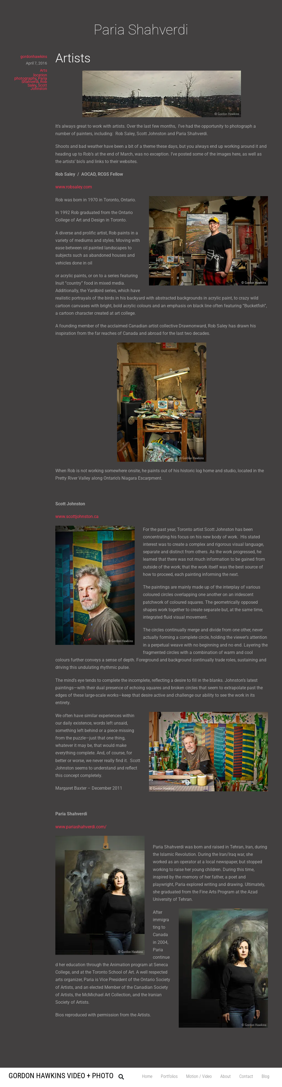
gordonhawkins (33, 56)
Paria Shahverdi (34, 80)
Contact (246, 1076)
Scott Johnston (39, 87)
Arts (43, 70)
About (225, 1076)
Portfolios (169, 1076)
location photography (30, 77)
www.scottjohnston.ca (77, 516)
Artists (73, 58)
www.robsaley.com (73, 186)
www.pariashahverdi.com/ (81, 826)
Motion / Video (199, 1076)
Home (147, 1076)
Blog (265, 1076)
